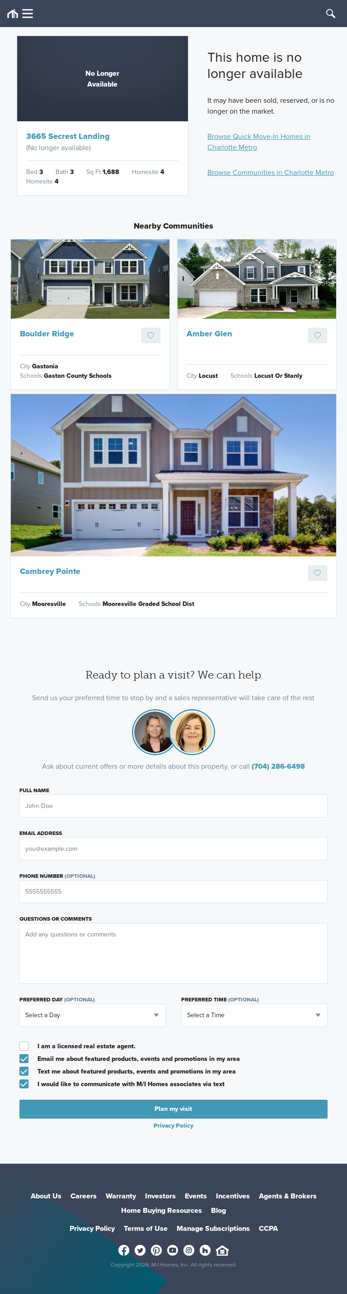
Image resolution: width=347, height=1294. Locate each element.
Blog (218, 1210)
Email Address (40, 833)
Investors (160, 1196)
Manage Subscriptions (213, 1228)
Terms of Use (146, 1228)
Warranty (121, 1196)
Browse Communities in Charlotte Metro (270, 172)
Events (196, 1196)
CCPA (268, 1228)
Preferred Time (220, 1000)
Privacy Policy (173, 1125)
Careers (83, 1196)
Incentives (233, 1196)
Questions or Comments (55, 919)
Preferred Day (57, 1000)
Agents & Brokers (288, 1196)
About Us (46, 1196)
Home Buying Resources (161, 1210)
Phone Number (57, 876)
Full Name (34, 790)
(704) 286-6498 (278, 766)
